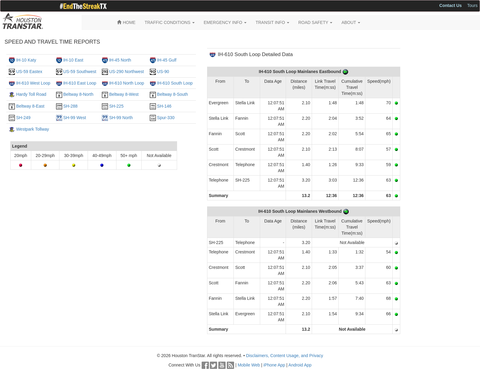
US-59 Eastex (29, 71)
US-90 (163, 71)
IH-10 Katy (26, 60)
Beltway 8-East (30, 106)
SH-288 (70, 106)
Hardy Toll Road (31, 94)
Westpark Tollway (32, 129)
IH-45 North (120, 60)
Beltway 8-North (78, 94)
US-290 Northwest (126, 71)
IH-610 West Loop (33, 83)
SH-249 (23, 117)
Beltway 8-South (172, 94)
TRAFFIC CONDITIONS (170, 22)
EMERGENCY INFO (225, 22)
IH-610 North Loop (126, 83)
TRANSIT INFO (272, 22)
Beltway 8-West (124, 94)
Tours (472, 5)
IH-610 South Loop (175, 83)
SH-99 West (74, 117)
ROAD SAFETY (315, 22)
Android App (299, 365)
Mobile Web (249, 365)
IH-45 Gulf (166, 60)
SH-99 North (121, 117)
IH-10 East (73, 60)
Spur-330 (166, 117)
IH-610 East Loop (79, 83)
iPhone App (274, 365)
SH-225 (116, 106)
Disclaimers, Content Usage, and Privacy (284, 355)
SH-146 (164, 106)
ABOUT (350, 22)
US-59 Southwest (79, 71)
